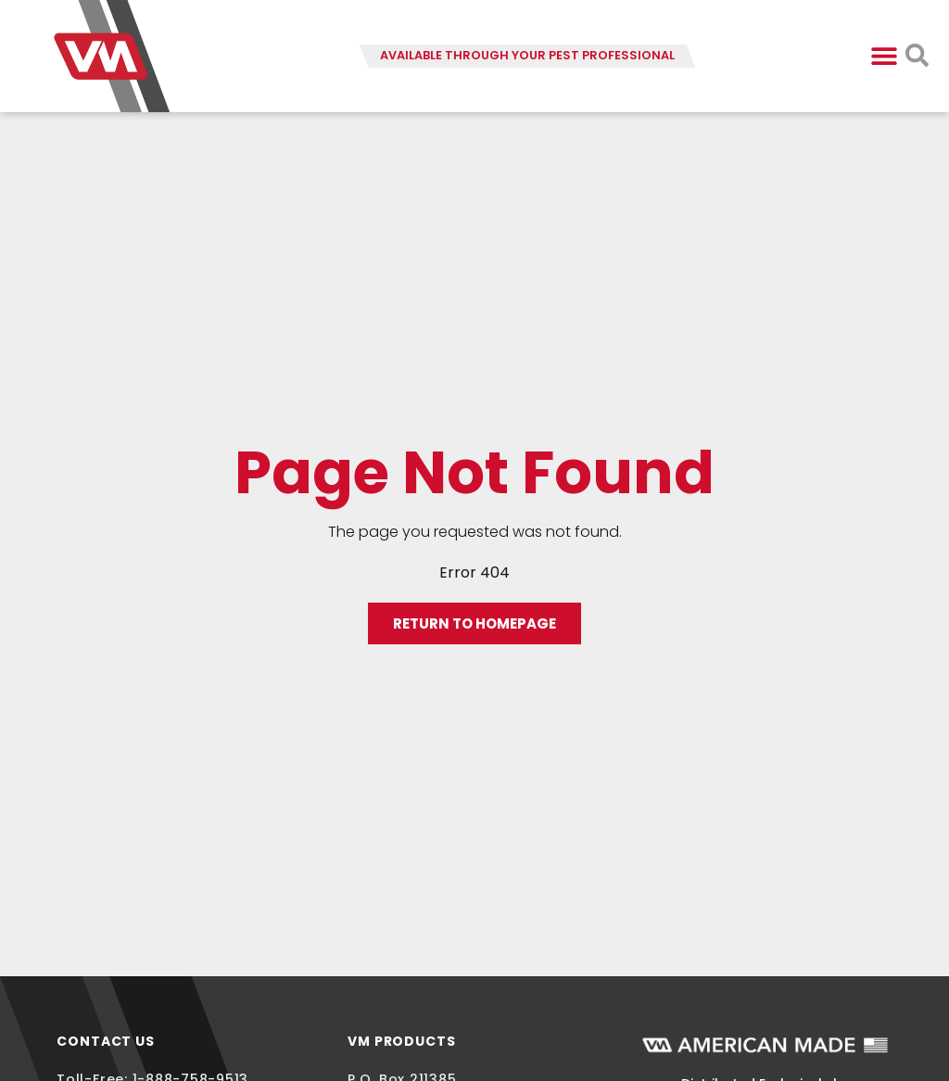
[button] (884, 56)
